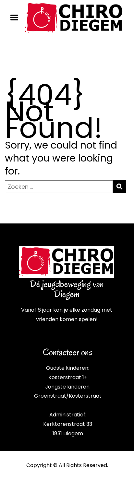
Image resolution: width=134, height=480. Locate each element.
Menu (16, 17)
